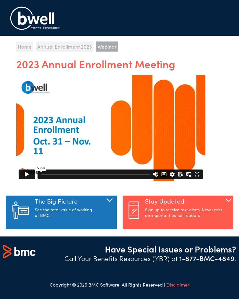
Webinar (107, 46)
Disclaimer (177, 284)
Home (25, 46)
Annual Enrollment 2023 (64, 46)
